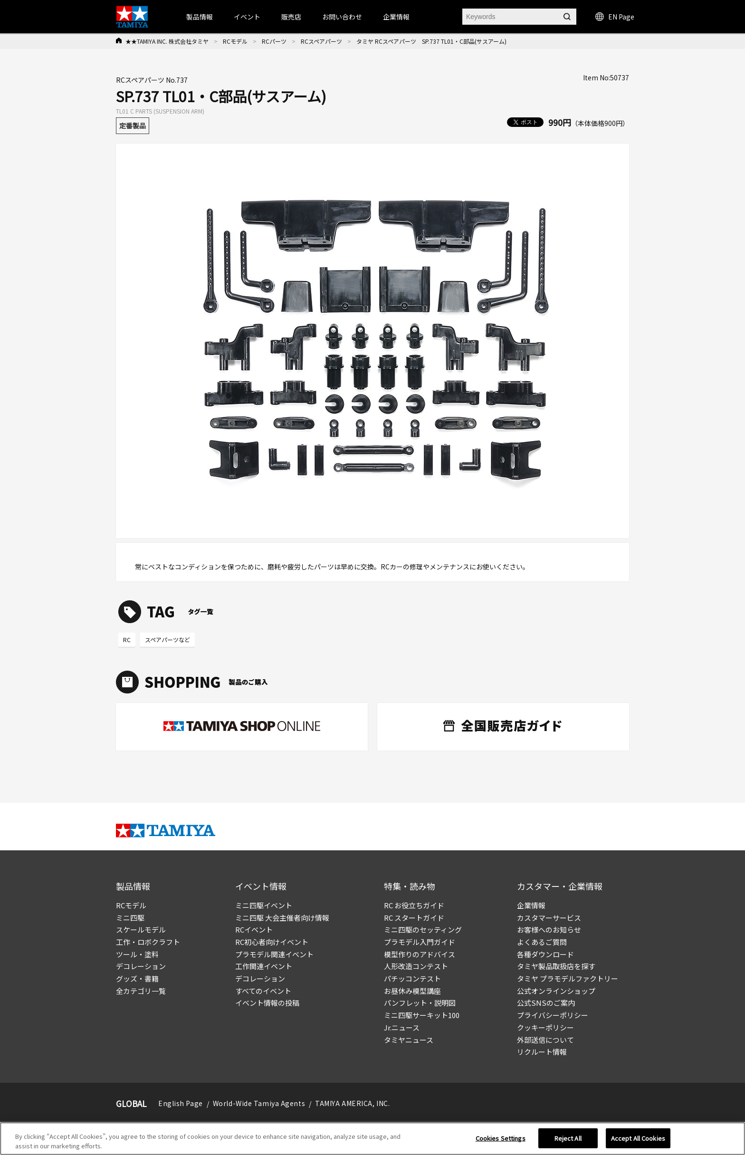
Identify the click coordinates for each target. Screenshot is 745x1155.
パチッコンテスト (412, 978)
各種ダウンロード (545, 954)
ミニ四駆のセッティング (423, 929)
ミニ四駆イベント (263, 905)
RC (127, 639)
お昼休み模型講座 (412, 991)
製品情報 (199, 16)
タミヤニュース (408, 1040)
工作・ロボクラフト (148, 942)
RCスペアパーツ (321, 41)
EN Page (614, 16)
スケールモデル (141, 929)
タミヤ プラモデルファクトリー (567, 978)
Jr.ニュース (402, 1027)
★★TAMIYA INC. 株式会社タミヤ (167, 41)
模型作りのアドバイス (419, 954)
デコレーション (141, 966)
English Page (180, 1103)
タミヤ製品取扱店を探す (556, 966)
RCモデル (235, 41)
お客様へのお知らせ (549, 929)
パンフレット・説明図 (420, 1003)
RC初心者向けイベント (271, 942)
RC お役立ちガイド (414, 905)
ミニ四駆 (130, 918)
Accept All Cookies (638, 1141)
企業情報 (531, 905)
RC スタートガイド (414, 918)
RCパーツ (274, 41)
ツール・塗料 (137, 954)
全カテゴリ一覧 (141, 991)
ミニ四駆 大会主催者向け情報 (282, 918)
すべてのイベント (263, 991)
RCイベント (254, 929)
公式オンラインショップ (556, 991)
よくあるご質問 (542, 942)
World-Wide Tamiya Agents (259, 1103)
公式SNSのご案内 (546, 1003)
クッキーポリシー (545, 1027)
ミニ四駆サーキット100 (421, 1015)
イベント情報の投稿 (267, 1003)
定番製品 (132, 125)
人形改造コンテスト (416, 966)
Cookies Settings (500, 1141)
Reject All (568, 1141)
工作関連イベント (263, 966)
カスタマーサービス (549, 918)
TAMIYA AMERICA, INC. (352, 1103)
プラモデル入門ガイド (419, 942)
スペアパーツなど (167, 639)
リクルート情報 (542, 1052)
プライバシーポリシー (552, 1015)
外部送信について (545, 1040)
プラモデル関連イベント (274, 954)
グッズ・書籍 (137, 978)
